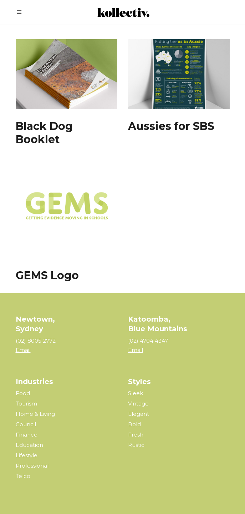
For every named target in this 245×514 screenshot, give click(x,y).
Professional (32, 465)
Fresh (135, 434)
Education (29, 445)
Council (26, 424)
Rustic (136, 445)
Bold (134, 424)
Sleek (135, 393)
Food (23, 393)
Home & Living (35, 413)
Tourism (26, 403)
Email (23, 350)
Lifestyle (26, 455)
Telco (23, 476)
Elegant (138, 413)
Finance (26, 434)
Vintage (138, 403)
